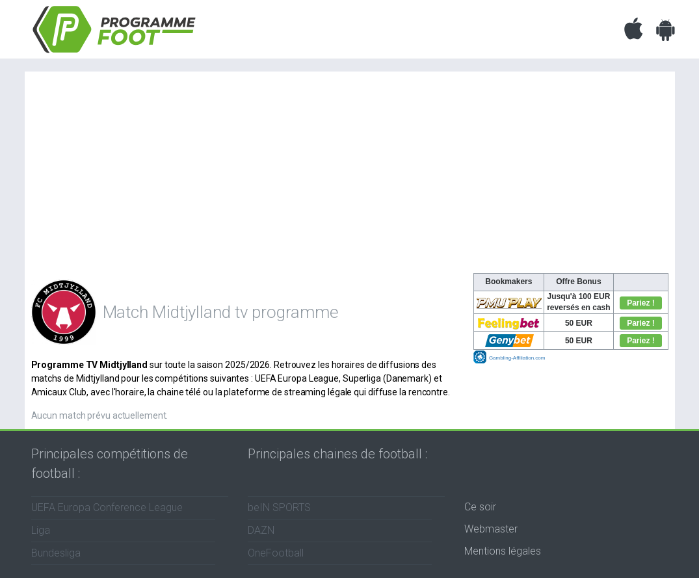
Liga (40, 530)
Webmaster (491, 529)
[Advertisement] (349, 176)
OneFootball (276, 553)
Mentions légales (502, 551)
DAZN (261, 530)
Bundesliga (56, 553)
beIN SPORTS (279, 507)
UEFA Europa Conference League (107, 507)
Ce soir (480, 507)
